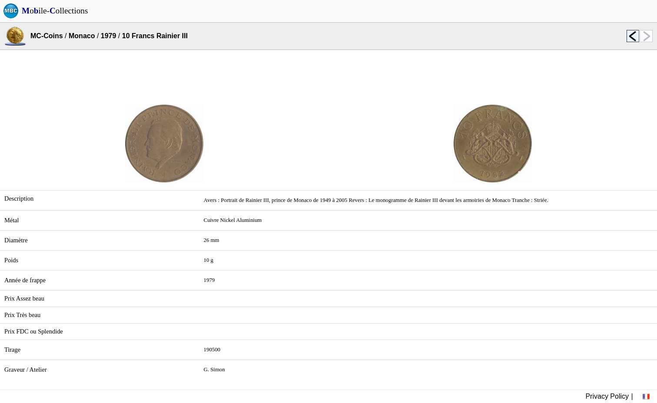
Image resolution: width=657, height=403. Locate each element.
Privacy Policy (607, 396)
